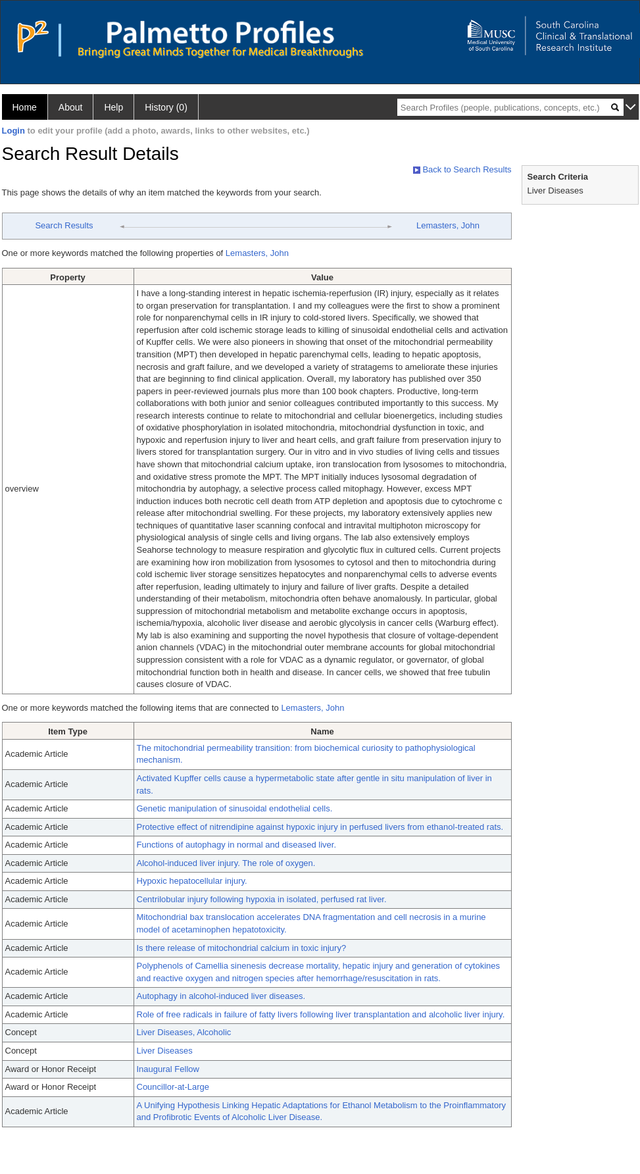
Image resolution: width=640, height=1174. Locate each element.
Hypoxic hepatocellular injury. (192, 881)
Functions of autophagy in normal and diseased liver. (237, 845)
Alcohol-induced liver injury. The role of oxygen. (226, 863)
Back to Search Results (462, 169)
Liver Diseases (165, 1051)
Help (113, 107)
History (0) (166, 107)
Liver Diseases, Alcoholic (184, 1032)
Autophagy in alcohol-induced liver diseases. (221, 996)
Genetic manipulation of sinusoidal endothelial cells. (235, 808)
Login (13, 131)
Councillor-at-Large (173, 1087)
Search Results (64, 225)
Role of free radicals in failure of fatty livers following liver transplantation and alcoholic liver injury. (321, 1014)
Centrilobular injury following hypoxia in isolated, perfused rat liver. (262, 899)
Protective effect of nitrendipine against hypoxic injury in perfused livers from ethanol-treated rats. (320, 827)
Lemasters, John (448, 225)
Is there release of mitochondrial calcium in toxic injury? (242, 948)
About (71, 107)
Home (24, 107)
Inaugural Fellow (168, 1069)
